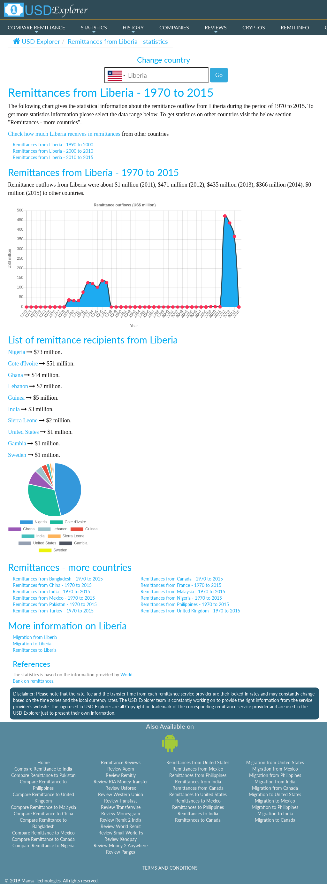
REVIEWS (216, 29)
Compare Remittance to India (43, 769)
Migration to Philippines (275, 807)
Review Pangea (120, 852)
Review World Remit (121, 826)
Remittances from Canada (198, 788)
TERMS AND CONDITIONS (170, 868)
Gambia (17, 443)
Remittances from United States (197, 762)
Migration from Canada (275, 788)
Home (43, 762)
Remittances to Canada (198, 820)
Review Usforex (120, 788)
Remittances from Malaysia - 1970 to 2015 (183, 591)
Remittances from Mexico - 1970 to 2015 (54, 598)
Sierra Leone (22, 420)
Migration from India (275, 781)
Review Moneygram (120, 813)
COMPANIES (174, 27)
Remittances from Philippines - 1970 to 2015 (185, 604)
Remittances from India (198, 781)
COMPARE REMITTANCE (36, 29)
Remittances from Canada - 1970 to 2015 (182, 578)
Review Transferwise (121, 807)
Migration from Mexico (275, 769)
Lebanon (18, 386)
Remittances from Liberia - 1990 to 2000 (53, 144)
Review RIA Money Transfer (121, 781)
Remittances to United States (198, 794)
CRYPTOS (253, 27)
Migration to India (275, 813)
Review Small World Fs (120, 832)
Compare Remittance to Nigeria (43, 845)
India (14, 409)
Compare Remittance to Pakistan (43, 775)
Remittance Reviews (121, 762)
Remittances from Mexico (197, 769)
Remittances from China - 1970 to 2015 (52, 585)
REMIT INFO (295, 27)
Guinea (16, 398)
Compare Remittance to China (43, 813)
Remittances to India (198, 813)
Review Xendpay (120, 839)
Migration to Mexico (275, 800)
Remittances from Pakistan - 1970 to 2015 (55, 604)
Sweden (17, 455)
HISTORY (133, 29)
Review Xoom (120, 769)
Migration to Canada (275, 820)
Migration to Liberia (32, 643)
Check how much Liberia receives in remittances (64, 134)
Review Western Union (120, 794)
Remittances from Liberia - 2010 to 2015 (53, 157)
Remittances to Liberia (35, 650)
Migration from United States (275, 762)
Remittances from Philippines (197, 775)
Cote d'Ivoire (23, 363)
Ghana (15, 375)
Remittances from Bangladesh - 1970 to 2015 (58, 578)
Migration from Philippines (275, 775)
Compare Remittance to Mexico (43, 832)
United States (23, 432)
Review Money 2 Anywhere (121, 845)
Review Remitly (121, 775)
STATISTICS (94, 29)
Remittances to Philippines (198, 807)
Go (219, 74)
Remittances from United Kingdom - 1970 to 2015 (190, 610)
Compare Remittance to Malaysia (43, 807)
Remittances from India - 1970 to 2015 (51, 591)
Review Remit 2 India (120, 820)
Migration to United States (275, 794)
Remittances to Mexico (198, 800)
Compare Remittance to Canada (43, 839)
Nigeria (16, 352)
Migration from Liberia (35, 637)
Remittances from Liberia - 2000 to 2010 (53, 151)
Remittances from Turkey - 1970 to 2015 (53, 610)
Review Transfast (120, 800)
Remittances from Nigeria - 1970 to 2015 (181, 598)
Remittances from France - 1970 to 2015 (181, 585)
